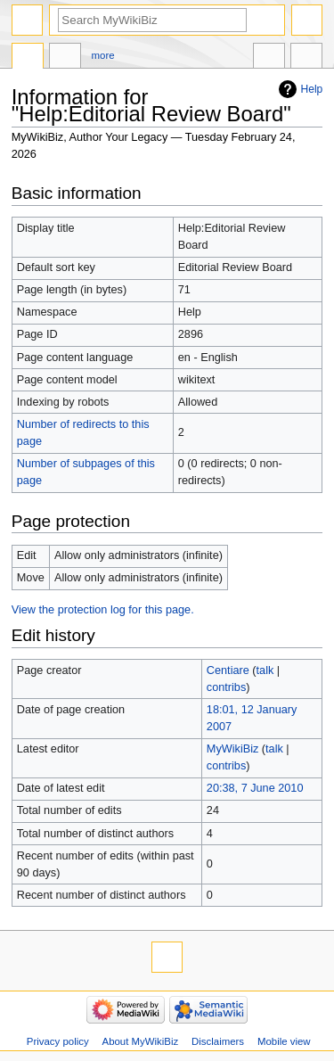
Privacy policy (58, 1041)
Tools (306, 58)
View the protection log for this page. (103, 610)
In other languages (269, 58)
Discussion (65, 58)
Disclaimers (217, 1041)
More (103, 55)
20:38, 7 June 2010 (255, 788)
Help (312, 89)
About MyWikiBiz (140, 1041)
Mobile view (284, 1041)
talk (265, 670)
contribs (226, 687)
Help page (27, 58)
